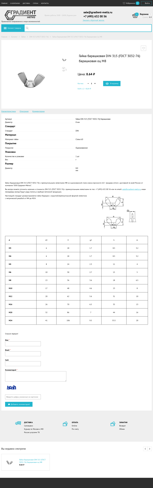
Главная (4, 3)
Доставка (26, 3)
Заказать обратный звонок (93, 20)
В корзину (114, 83)
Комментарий (11, 370)
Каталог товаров (14, 28)
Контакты (45, 3)
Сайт (7, 360)
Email (7, 350)
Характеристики (8, 111)
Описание (24, 111)
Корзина (144, 14)
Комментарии (38, 111)
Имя (7, 340)
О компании (15, 3)
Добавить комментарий (19, 404)
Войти (147, 3)
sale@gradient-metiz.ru (98, 12)
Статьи (35, 3)
